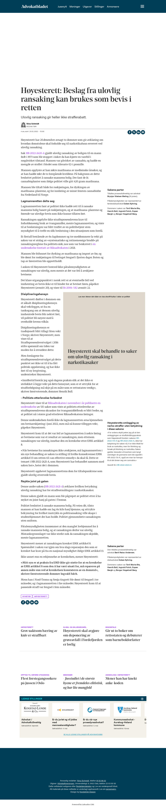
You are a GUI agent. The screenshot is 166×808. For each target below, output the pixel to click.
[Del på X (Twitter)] (134, 132)
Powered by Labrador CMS (83, 804)
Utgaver (93, 6)
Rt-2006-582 (70, 287)
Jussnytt (68, 6)
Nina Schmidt (83, 780)
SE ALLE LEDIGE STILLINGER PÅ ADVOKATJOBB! (83, 734)
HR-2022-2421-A (54, 486)
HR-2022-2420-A (35, 153)
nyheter (26, 596)
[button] (142, 699)
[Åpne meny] (142, 6)
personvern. (111, 789)
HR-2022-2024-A (124, 464)
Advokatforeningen (65, 783)
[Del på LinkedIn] (138, 132)
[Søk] (134, 6)
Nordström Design (88, 791)
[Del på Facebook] (129, 132)
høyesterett (40, 596)
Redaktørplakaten (84, 786)
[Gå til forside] (34, 6)
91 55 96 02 (101, 780)
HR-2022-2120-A (127, 440)
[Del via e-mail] (143, 132)
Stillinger (105, 6)
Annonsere (119, 6)
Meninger (80, 6)
